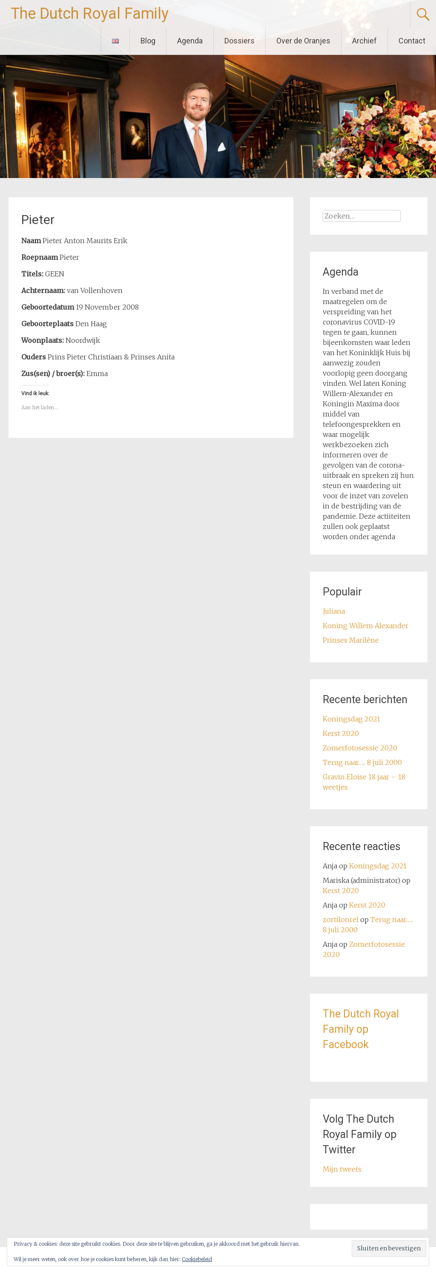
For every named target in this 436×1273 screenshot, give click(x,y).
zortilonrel (341, 919)
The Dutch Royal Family (90, 14)
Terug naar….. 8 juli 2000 (362, 762)
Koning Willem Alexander (365, 625)
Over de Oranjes (303, 40)
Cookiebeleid (197, 1259)
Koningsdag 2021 (351, 719)
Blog (148, 40)
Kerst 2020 (341, 733)
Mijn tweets (342, 1169)
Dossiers (239, 40)
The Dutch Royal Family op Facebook (361, 1029)
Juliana (334, 611)
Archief (364, 40)
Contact (412, 40)
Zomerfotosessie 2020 (360, 748)
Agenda (190, 40)
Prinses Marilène (351, 640)
